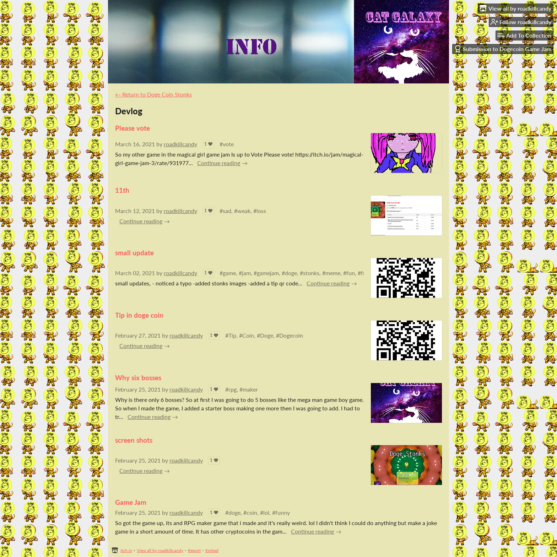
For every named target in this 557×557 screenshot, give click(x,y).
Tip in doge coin (139, 315)
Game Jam (130, 502)
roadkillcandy (180, 144)
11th (122, 190)
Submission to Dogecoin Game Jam (502, 49)
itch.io (126, 550)
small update (134, 253)
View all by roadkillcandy (160, 550)
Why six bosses (138, 377)
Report (194, 550)
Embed (211, 550)
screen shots (133, 440)
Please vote (132, 128)
